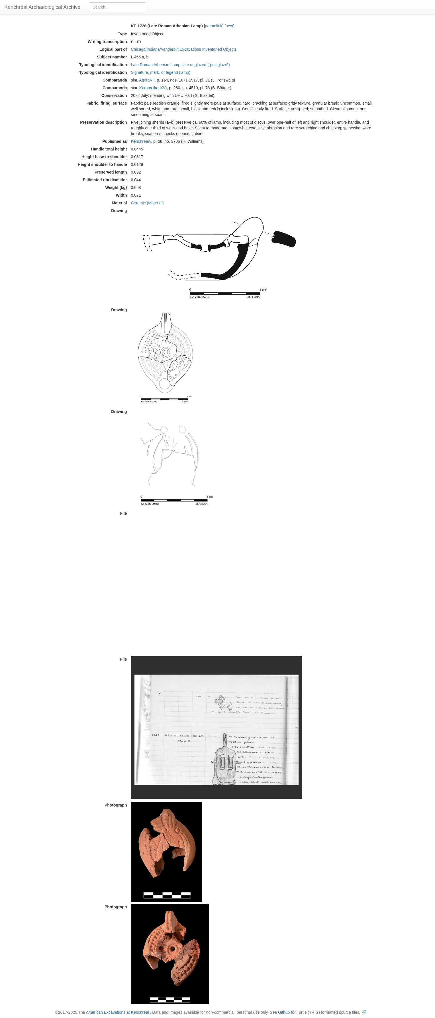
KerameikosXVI (153, 87)
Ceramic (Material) (147, 203)
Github (284, 1012)
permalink (213, 26)
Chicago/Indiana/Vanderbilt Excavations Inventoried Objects (184, 49)
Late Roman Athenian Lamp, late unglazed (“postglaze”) (180, 64)
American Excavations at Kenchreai (117, 1012)
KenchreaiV (141, 141)
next (229, 26)
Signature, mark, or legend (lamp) (161, 72)
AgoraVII (146, 80)
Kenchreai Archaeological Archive (42, 7)
